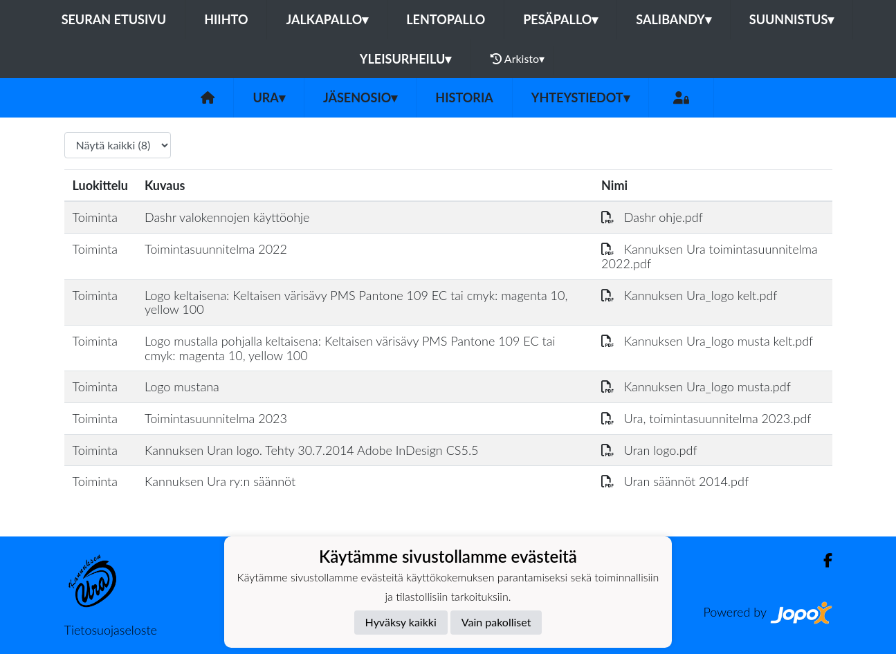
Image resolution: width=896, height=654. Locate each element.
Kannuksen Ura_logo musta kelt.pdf (707, 340)
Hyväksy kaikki (401, 621)
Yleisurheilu (405, 58)
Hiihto (226, 19)
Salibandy (673, 19)
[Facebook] (822, 560)
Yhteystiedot (580, 97)
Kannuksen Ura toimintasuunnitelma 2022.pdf (709, 256)
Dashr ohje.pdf (652, 217)
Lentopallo (445, 19)
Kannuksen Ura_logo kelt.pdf (689, 295)
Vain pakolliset (496, 621)
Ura (268, 97)
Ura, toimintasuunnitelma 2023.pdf (706, 418)
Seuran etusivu (114, 19)
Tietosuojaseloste (110, 629)
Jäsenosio (360, 97)
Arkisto (518, 58)
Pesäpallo (560, 19)
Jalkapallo (327, 19)
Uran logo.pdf (649, 450)
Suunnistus (791, 19)
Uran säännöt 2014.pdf (675, 481)
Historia (464, 97)
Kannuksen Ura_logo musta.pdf (696, 386)
